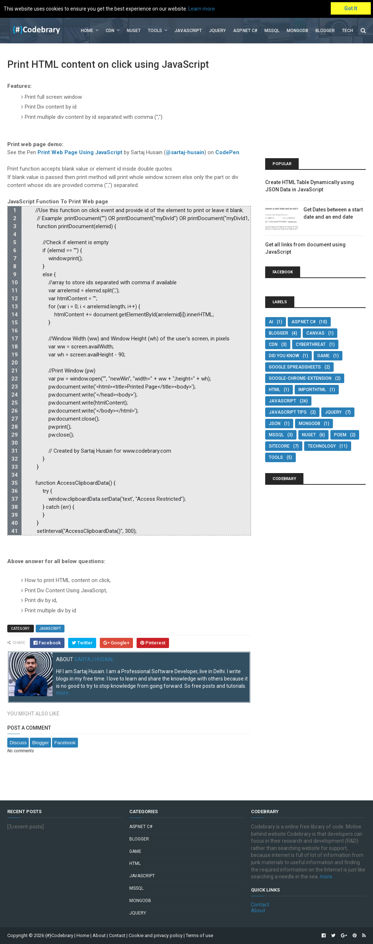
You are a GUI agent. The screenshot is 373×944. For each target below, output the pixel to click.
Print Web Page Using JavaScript (80, 152)
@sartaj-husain (185, 152)
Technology (322, 446)
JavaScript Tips (288, 412)
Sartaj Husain (93, 659)
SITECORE (279, 446)
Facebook (65, 742)
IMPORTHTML (312, 389)
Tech (347, 30)
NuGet (309, 434)
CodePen (227, 152)
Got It (350, 8)
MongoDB (297, 30)
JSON (274, 423)
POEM (340, 434)
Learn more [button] (201, 9)
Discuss (18, 742)
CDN (110, 30)
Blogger (325, 30)
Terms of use (199, 935)
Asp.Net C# (245, 30)
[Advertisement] (315, 103)
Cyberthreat (311, 344)
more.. (63, 693)
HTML (274, 389)
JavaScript (188, 30)
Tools (155, 30)
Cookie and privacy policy (155, 935)
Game (323, 355)
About (258, 910)
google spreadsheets (295, 367)
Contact (260, 905)
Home (87, 30)
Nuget (134, 30)
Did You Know (284, 355)
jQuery (217, 30)
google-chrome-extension (300, 378)
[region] (129, 370)
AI (271, 321)
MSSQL (271, 30)
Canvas (315, 333)
